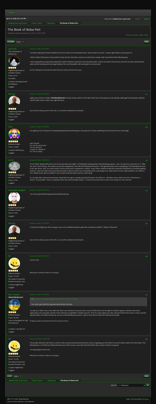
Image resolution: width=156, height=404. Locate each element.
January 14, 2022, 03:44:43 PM (39, 94)
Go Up (9, 376)
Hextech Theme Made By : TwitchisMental (20, 401)
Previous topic (132, 35)
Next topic (143, 35)
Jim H (11, 160)
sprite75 (12, 48)
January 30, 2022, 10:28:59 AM (39, 294)
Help (127, 399)
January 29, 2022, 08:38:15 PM (39, 256)
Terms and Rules (136, 399)
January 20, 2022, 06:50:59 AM (39, 127)
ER (9, 256)
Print (146, 42)
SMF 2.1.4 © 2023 (12, 399)
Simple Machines (24, 399)
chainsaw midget (16, 190)
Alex (10, 126)
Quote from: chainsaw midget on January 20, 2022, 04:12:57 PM (55, 299)
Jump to (113, 385)
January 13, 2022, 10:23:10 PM (39, 49)
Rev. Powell (14, 294)
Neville (11, 94)
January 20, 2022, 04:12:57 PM (39, 190)
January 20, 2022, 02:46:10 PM (39, 160)
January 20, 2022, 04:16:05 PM (39, 223)
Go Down (10, 42)
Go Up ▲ (146, 399)
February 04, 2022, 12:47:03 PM (40, 339)
